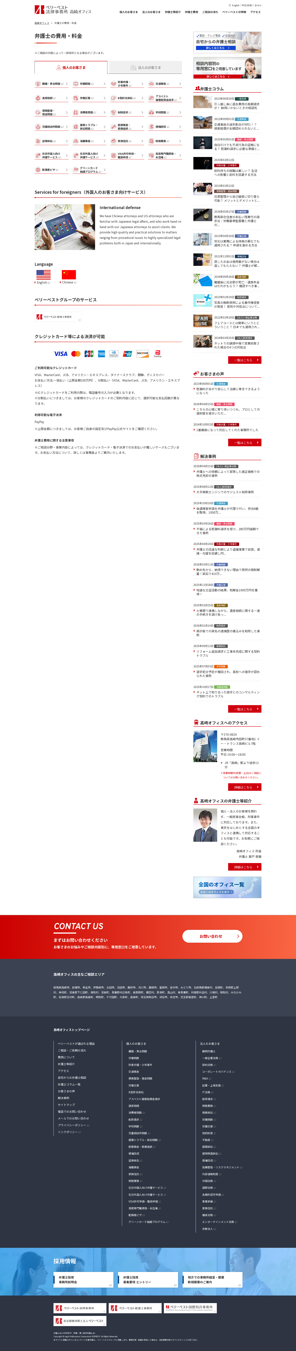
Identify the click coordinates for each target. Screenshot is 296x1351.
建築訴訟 (207, 1147)
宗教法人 (207, 1229)
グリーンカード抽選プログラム (147, 1222)
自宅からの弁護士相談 (72, 1077)
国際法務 (207, 1187)
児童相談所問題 (138, 1133)
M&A (205, 1078)
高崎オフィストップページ (71, 1029)
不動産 (206, 1140)
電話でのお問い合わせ (72, 1111)
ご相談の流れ (210, 12)
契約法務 (207, 1065)
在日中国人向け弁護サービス (146, 1187)
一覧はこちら (243, 360)
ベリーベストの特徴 (234, 12)
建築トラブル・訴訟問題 (143, 1140)
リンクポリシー (68, 1132)
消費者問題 (135, 1112)
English (235, 5)
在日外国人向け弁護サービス (146, 1194)
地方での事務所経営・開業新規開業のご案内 (206, 1279)
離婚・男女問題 (138, 1051)
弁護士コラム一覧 (69, 1084)
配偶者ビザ (135, 1215)
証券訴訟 (134, 1160)
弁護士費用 (191, 12)
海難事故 (134, 1167)
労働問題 (134, 1058)
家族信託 (134, 1174)
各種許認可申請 (211, 1194)
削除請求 (134, 1119)
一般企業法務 (210, 1058)
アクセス (255, 12)
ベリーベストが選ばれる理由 (76, 1044)
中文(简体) (247, 5)
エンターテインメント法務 (218, 1222)
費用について (66, 1057)
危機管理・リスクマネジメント (220, 1167)
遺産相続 (134, 1106)
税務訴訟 (207, 1112)
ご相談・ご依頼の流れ (72, 1050)
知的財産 (207, 1133)
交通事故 (134, 1071)
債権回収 (134, 1153)
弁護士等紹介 (173, 12)
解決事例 (63, 1098)
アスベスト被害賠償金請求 (144, 1099)
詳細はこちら (243, 787)
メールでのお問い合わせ (73, 1118)
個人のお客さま (128, 12)
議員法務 (207, 1215)
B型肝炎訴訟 (136, 1092)
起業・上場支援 (211, 1085)
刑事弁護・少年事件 (140, 1065)
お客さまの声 (66, 1091)
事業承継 (207, 1201)
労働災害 (134, 1085)
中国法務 (207, 1181)
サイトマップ (66, 1105)
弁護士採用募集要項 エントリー (137, 1279)
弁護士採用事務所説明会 (68, 1279)
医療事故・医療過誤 (140, 1147)
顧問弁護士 (208, 1051)
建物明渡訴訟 (210, 1153)
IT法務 (206, 1092)
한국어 (258, 5)
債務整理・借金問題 (140, 1078)
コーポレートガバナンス (216, 1071)
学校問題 (134, 1126)
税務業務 (134, 1181)
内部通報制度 (210, 1174)
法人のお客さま (151, 12)
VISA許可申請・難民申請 (143, 1201)
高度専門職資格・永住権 (143, 1208)
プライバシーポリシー (72, 1125)
